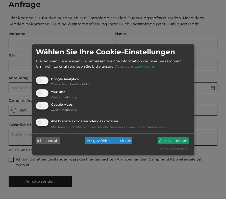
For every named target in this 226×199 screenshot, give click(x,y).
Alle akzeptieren (173, 140)
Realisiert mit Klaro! (174, 149)
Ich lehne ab (47, 140)
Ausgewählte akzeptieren (109, 140)
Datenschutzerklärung (135, 66)
